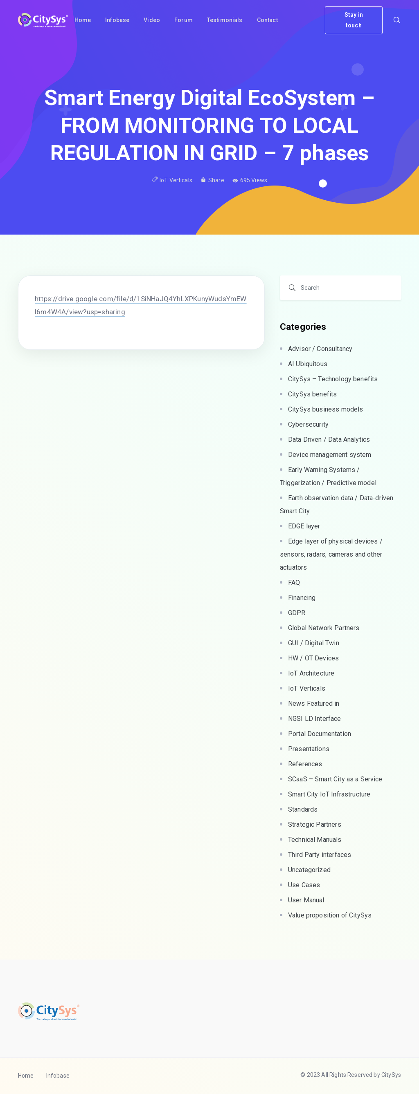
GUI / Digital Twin (313, 643)
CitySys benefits (312, 394)
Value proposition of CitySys (330, 915)
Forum (183, 20)
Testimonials (225, 20)
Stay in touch (354, 19)
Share (212, 180)
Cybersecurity (308, 424)
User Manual (306, 900)
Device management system (330, 455)
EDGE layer (304, 526)
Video (152, 20)
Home (26, 1075)
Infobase (117, 20)
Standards (303, 809)
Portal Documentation (319, 734)
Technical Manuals (315, 839)
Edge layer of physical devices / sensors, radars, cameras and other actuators (331, 554)
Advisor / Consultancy (320, 349)
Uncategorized (309, 870)
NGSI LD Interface (314, 719)
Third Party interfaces (319, 855)
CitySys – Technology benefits (333, 379)
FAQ (294, 582)
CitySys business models (325, 409)
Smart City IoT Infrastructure (329, 794)
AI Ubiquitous (307, 364)
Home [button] (82, 20)
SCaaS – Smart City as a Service (335, 779)
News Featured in (313, 703)
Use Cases (304, 885)
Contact (267, 20)
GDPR (297, 613)
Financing (301, 598)
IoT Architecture (311, 673)
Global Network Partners (323, 628)
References (305, 764)
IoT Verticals (176, 180)
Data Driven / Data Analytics (329, 439)
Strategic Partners (314, 824)
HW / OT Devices (313, 658)
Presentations (308, 749)
